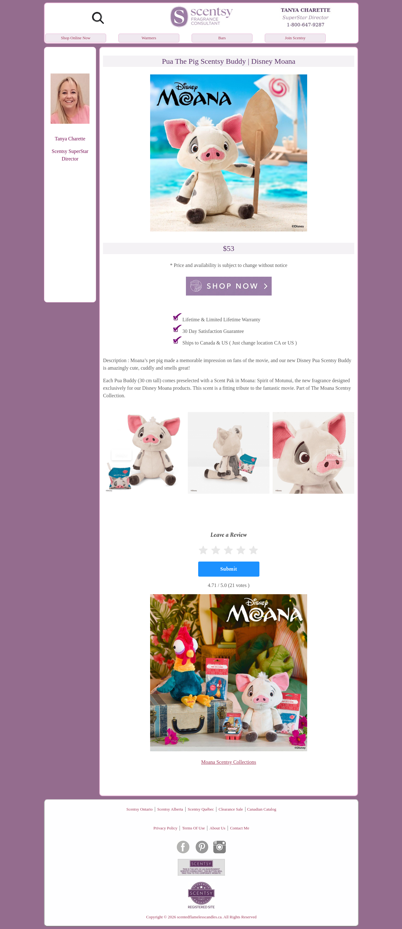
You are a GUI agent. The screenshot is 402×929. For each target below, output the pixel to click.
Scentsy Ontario (140, 809)
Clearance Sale (231, 809)
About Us (217, 828)
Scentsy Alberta (170, 809)
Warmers (149, 37)
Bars (222, 37)
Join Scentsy (295, 37)
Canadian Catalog (261, 809)
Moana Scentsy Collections (228, 762)
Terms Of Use (193, 828)
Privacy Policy (165, 828)
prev (121, 454)
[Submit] (228, 569)
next (336, 454)
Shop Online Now (75, 37)
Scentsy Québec (201, 809)
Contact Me (239, 828)
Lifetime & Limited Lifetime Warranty (221, 319)
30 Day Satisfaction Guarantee (213, 331)
